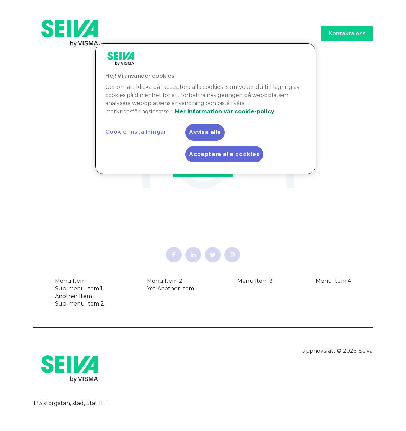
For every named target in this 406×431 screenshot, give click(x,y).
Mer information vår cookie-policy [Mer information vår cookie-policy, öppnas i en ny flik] (224, 111)
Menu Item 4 (333, 281)
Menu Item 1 (72, 281)
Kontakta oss (347, 33)
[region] (205, 108)
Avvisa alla (205, 132)
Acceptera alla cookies (224, 154)
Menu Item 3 (255, 281)
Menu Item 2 (164, 281)
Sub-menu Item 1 (79, 288)
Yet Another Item (170, 288)
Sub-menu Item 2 (79, 303)
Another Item (73, 296)
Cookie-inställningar (136, 132)
